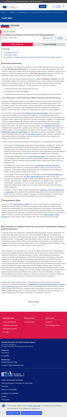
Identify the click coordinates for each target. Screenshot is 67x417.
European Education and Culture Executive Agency (18, 342)
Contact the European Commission (12, 380)
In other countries (48, 44)
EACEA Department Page (9, 362)
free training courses (34, 134)
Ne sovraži (41, 73)
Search (42, 6)
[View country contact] (60, 38)
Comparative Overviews (10, 325)
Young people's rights (10, 55)
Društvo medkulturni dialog (36, 156)
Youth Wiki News (29, 322)
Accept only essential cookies (31, 413)
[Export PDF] (48, 38)
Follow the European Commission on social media (16, 383)
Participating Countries (10, 328)
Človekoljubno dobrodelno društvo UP (47, 165)
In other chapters (16, 44)
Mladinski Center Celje (52, 125)
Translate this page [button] (58, 6)
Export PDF (49, 38)
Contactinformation (60, 38)
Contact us (49, 322)
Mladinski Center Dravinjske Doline (37, 113)
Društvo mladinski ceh (55, 174)
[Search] (31, 6)
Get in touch (5, 352)
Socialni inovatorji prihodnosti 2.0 (34, 176)
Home (3, 12)
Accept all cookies (13, 413)
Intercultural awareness (11, 52)
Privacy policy (5, 399)
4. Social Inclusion (22, 12)
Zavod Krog (20, 145)
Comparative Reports (9, 322)
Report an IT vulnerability (9, 389)
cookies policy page (34, 405)
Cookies (3, 396)
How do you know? (36, 1)
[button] (53, 6)
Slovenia (12, 12)
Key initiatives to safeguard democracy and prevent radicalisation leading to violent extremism (33, 57)
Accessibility (5, 356)
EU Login (6, 332)
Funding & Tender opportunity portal (12, 365)
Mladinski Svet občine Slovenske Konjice (14, 132)
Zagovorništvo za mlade (21, 204)
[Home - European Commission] (9, 6)
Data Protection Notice (53, 325)
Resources (4, 386)
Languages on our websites (9, 393)
